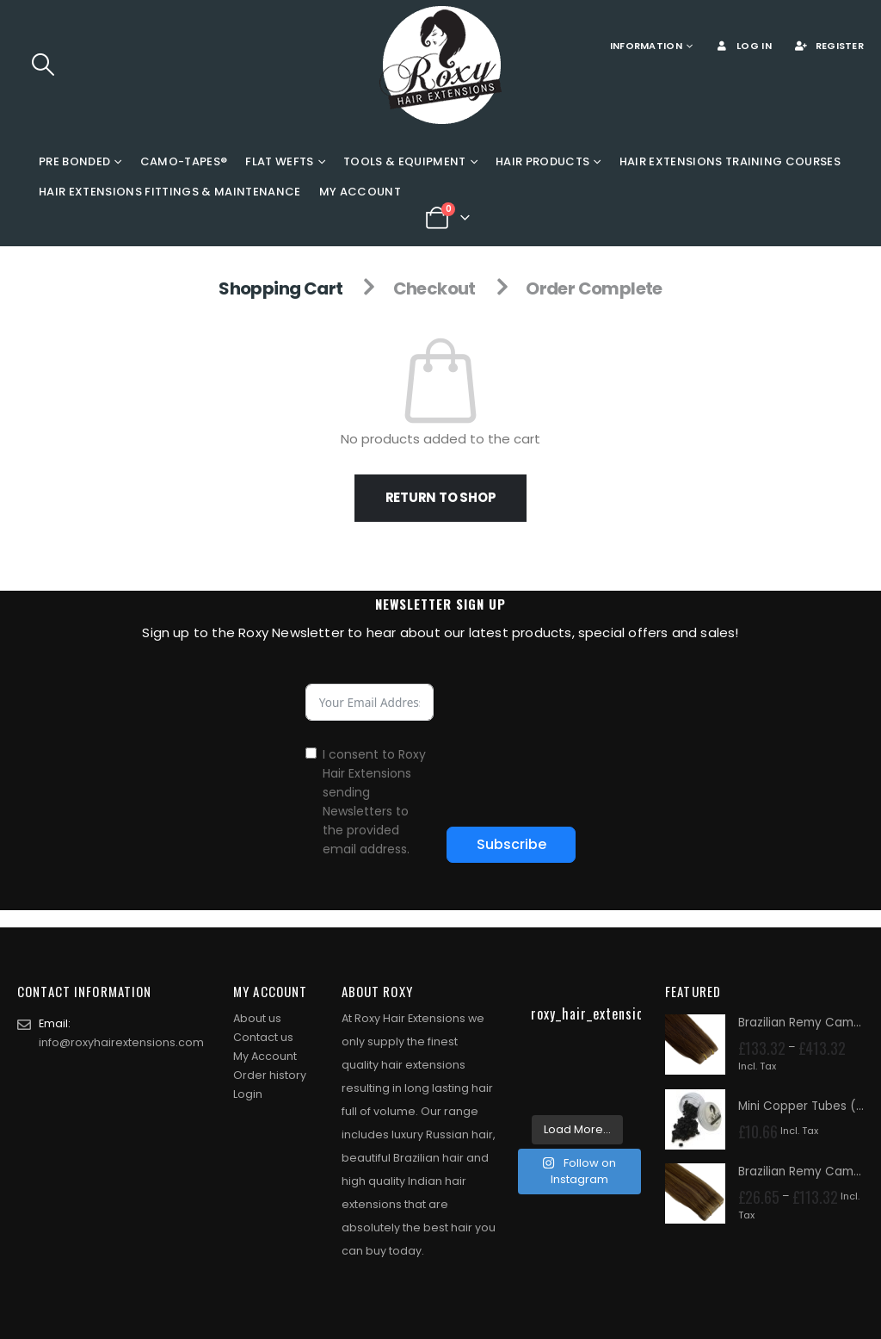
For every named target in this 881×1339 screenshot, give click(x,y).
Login (247, 1094)
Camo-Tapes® (184, 161)
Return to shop (440, 497)
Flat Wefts (279, 161)
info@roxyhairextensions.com (121, 1042)
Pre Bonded (74, 161)
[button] (42, 64)
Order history (269, 1075)
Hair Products (542, 161)
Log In (743, 46)
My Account (360, 191)
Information (646, 46)
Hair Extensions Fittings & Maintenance (170, 191)
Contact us (263, 1037)
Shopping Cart (280, 288)
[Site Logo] (440, 65)
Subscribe (511, 844)
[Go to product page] (695, 1044)
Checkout (434, 288)
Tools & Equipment (404, 161)
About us (257, 1018)
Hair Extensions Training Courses (730, 161)
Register (828, 46)
